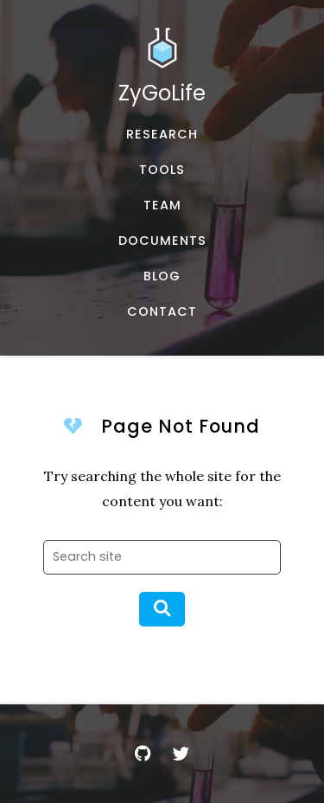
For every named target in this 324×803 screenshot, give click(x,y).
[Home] (162, 71)
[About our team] (162, 205)
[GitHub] (143, 753)
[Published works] (162, 134)
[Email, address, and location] (162, 312)
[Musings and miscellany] (162, 276)
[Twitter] (181, 753)
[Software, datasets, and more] (162, 170)
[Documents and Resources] (162, 241)
